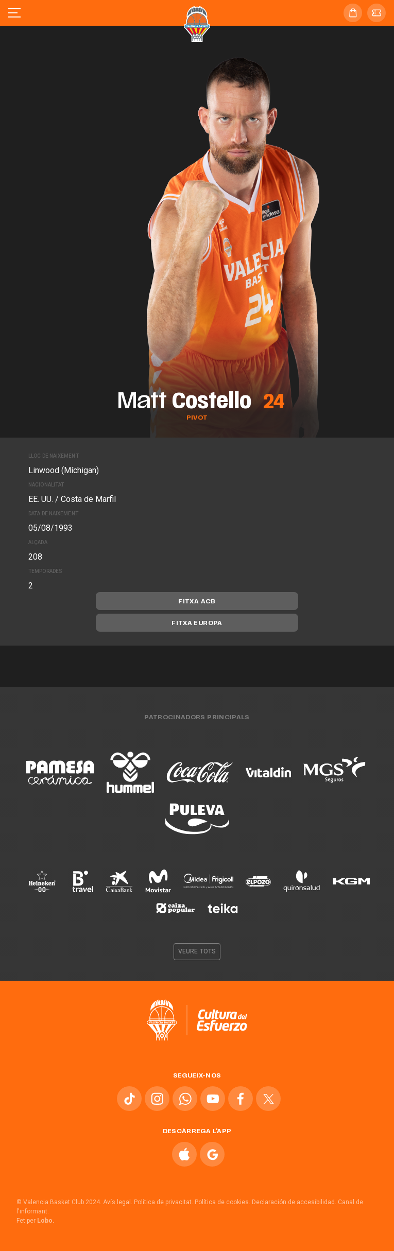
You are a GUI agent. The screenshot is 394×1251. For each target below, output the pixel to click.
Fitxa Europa (197, 623)
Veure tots (197, 951)
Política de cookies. (222, 1202)
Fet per (35, 1220)
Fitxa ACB (196, 602)
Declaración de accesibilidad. (294, 1202)
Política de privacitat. (163, 1202)
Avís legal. (117, 1202)
